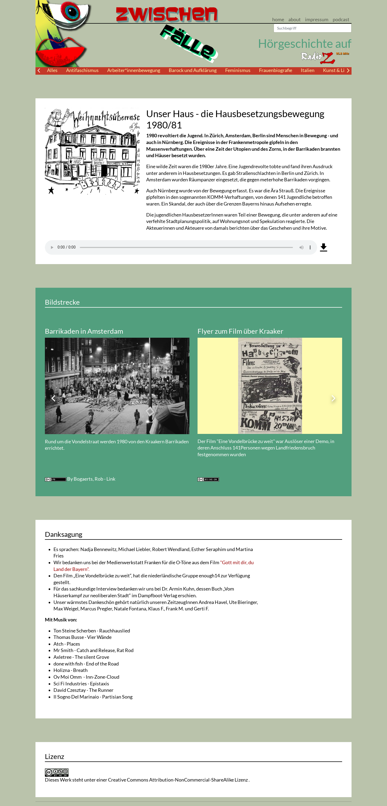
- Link (109, 479)
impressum (316, 19)
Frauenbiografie (275, 70)
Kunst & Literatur (341, 70)
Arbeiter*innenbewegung (133, 70)
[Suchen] (313, 28)
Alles (52, 70)
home (278, 19)
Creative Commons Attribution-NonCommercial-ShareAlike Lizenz (178, 780)
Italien (307, 70)
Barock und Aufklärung (193, 70)
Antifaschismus (82, 70)
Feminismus (237, 70)
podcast (341, 19)
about (294, 19)
